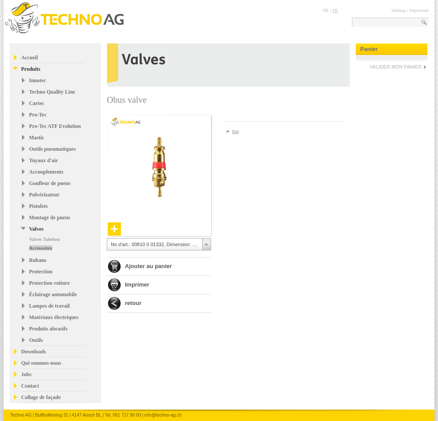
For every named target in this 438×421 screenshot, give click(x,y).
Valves (36, 229)
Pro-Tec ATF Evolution (55, 126)
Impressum (419, 10)
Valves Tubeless (44, 239)
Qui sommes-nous (41, 363)
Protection (40, 272)
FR (335, 10)
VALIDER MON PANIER (396, 66)
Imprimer (137, 284)
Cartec (36, 103)
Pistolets (38, 206)
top (235, 131)
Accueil (29, 57)
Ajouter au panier (148, 266)
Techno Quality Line (52, 92)
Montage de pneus (49, 217)
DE (325, 10)
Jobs (26, 374)
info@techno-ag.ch (163, 415)
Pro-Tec (38, 115)
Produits (30, 69)
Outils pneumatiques (52, 149)
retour (133, 303)
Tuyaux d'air (43, 160)
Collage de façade (41, 397)
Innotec (37, 80)
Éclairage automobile (53, 294)
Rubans (37, 260)
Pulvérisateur (44, 195)
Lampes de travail (49, 306)
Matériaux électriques (53, 317)
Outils (36, 340)
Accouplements (46, 172)
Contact (30, 386)
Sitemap (398, 10)
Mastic (36, 137)
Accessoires (40, 247)
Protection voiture (49, 283)
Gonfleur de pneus (49, 183)
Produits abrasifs (48, 329)
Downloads (33, 351)
